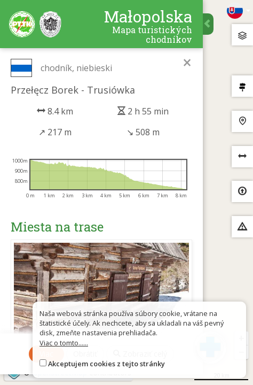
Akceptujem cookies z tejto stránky (106, 363)
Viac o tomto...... (63, 343)
